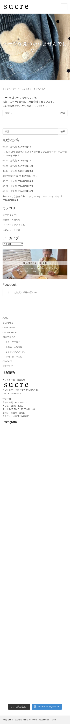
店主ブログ (8, 366)
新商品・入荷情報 (11, 220)
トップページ (9, 89)
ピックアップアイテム (14, 225)
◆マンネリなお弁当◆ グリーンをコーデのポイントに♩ (32, 196)
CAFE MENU (9, 327)
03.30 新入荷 (10, 171)
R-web (53, 720)
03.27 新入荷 (10, 186)
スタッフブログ (13, 342)
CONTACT (7, 361)
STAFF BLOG (9, 337)
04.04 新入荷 (10, 146)
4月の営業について (12, 176)
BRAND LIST (9, 323)
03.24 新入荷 (10, 191)
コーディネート (10, 214)
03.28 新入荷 (10, 181)
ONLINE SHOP (10, 332)
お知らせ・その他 (11, 230)
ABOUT (6, 318)
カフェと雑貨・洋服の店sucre (22, 292)
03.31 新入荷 (10, 165)
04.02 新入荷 (10, 160)
